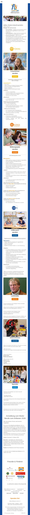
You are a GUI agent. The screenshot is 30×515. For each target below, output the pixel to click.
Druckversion (8, 513)
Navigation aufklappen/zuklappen (15, 1)
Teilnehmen (15, 299)
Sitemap (12, 513)
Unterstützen (15, 340)
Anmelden (15, 76)
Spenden (15, 387)
